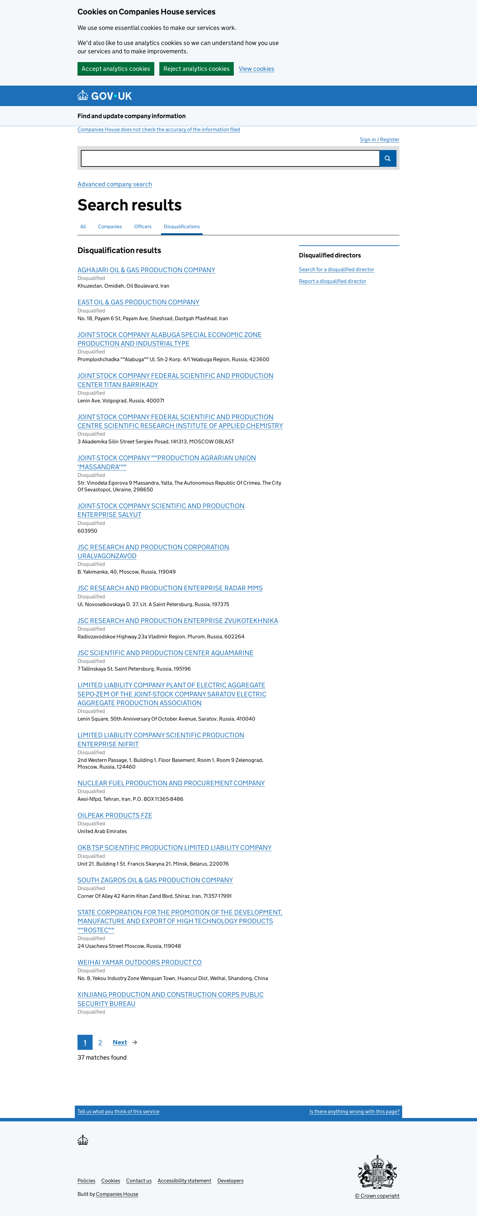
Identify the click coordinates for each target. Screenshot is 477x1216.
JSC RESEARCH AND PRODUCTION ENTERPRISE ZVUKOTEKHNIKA (177, 621)
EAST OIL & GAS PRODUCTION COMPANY (138, 302)
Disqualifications (182, 226)
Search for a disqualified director (336, 269)
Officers (143, 226)
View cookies (256, 68)
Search (388, 158)
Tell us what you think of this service (118, 1111)
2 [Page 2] (100, 1042)
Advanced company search (114, 184)
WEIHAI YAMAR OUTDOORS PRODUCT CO (139, 962)
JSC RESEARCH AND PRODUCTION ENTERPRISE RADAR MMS (170, 588)
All (83, 226)
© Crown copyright (377, 1196)
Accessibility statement (184, 1180)
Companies (110, 226)
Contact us (139, 1180)
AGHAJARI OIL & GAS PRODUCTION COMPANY (146, 270)
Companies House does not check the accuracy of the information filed (158, 129)
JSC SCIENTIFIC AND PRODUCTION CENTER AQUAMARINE (165, 653)
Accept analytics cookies (116, 68)
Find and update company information (131, 116)
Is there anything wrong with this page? (355, 1111)
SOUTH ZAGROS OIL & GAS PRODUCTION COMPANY (155, 880)
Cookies (110, 1180)
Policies (86, 1180)
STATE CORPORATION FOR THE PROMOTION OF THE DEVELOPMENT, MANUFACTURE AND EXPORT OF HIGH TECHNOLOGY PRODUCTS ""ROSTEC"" (179, 921)
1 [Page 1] (85, 1042)
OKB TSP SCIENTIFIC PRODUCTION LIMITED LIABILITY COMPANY (174, 847)
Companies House (117, 1194)
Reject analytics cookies (196, 68)
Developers (230, 1180)
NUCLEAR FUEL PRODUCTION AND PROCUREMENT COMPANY (171, 783)
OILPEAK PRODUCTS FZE (114, 815)
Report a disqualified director (332, 281)
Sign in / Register (380, 139)
